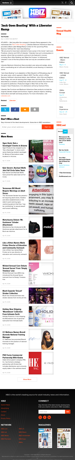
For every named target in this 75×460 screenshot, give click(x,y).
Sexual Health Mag (63, 32)
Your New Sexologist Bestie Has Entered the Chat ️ (64, 160)
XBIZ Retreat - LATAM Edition (64, 75)
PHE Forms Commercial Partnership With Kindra (13, 356)
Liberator (12, 100)
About (3, 415)
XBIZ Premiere (6, 439)
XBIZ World (4, 435)
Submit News (5, 405)
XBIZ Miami (22, 432)
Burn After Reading (19, 44)
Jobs (65, 131)
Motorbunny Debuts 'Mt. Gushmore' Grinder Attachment (13, 222)
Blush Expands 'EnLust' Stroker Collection (12, 292)
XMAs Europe (62, 91)
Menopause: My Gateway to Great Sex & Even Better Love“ (65, 139)
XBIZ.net (61, 125)
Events (60, 50)
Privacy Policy (5, 418)
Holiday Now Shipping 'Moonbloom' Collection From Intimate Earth (13, 312)
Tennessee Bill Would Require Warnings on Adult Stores (14, 191)
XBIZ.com (4, 429)
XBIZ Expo (22, 439)
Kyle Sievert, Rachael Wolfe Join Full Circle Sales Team (14, 169)
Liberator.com (5, 96)
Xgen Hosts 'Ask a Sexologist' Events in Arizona (15, 144)
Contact (3, 411)
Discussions (60, 131)
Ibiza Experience (63, 108)
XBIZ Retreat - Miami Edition (64, 59)
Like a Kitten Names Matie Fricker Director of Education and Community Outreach (15, 245)
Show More (27, 379)
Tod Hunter (5, 37)
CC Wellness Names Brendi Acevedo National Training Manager (14, 335)
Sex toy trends (63, 150)
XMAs (21, 442)
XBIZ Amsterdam (24, 435)
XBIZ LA (21, 429)
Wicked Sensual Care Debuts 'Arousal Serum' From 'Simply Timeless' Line (15, 268)
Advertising (5, 408)
